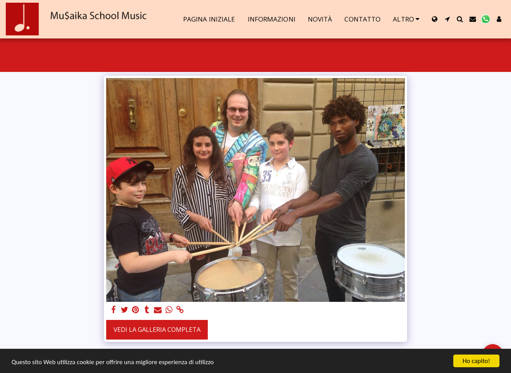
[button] (447, 19)
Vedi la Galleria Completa (157, 329)
